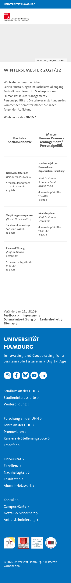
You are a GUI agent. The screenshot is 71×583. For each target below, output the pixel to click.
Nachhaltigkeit (15, 472)
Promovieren (14, 431)
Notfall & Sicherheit (19, 513)
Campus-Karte (15, 506)
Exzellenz (11, 465)
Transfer (10, 445)
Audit (21, 539)
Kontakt (10, 499)
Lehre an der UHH (17, 425)
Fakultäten (12, 479)
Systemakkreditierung (51, 539)
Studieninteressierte (20, 397)
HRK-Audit (35, 541)
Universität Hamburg (19, 4)
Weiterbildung (15, 404)
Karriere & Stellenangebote (25, 438)
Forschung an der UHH (21, 418)
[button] (56, 4)
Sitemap (9, 323)
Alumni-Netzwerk (18, 485)
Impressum (30, 315)
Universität (12, 459)
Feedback (10, 315)
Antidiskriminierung (19, 519)
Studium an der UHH (20, 391)
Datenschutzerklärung (18, 319)
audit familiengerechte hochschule (9, 543)
